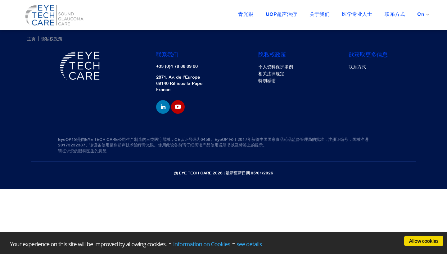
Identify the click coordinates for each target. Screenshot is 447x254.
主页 (31, 38)
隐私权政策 (51, 38)
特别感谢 (267, 80)
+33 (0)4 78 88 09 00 (177, 66)
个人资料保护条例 (275, 66)
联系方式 (395, 14)
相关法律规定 (271, 73)
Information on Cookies (201, 244)
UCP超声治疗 (281, 14)
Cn (422, 14)
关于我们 (319, 14)
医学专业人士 (357, 14)
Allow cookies (423, 241)
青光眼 (245, 14)
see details (249, 244)
